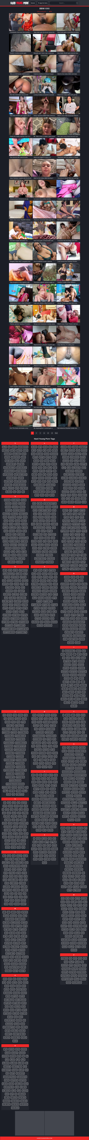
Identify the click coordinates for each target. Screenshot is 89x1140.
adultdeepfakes (24, 538)
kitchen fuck (23, 826)
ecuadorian (43, 594)
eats (50, 584)
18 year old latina (9, 471)
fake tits (76, 464)
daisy (40, 513)
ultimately (71, 761)
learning (23, 904)
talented (70, 729)
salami (39, 845)
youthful (76, 979)
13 (52, 433)
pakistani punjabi (51, 735)
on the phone (23, 1104)
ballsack (25, 601)
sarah (35, 859)
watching (64, 926)
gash (71, 534)
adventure (8, 548)
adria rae (8, 534)
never (22, 1023)
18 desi (13, 450)
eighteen (36, 608)
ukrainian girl (79, 754)
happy (73, 615)
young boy (82, 968)
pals (49, 742)
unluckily (73, 813)
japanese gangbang (20, 746)
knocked (11, 837)
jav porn (18, 791)
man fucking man (14, 967)
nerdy (20, 1017)
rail (41, 775)
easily (34, 577)
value (84, 835)
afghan (24, 551)
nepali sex (23, 1013)
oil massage (7, 1066)
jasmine (14, 787)
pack (34, 715)
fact (72, 460)
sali (44, 845)
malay (23, 943)
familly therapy (76, 467)
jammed (7, 722)
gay (83, 534)
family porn (79, 471)
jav (26, 787)
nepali (24, 1010)
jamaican (10, 718)
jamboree (17, 718)
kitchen (15, 826)
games (66, 517)
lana (12, 862)
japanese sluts (20, 773)
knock (4, 837)
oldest (13, 1090)
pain (56, 718)
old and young (20, 1073)
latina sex (23, 886)
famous (82, 484)
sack (49, 838)
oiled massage (6, 1070)
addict (11, 524)
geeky (78, 538)
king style (14, 816)
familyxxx (75, 484)
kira (13, 820)
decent (55, 541)
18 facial (19, 450)
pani (33, 746)
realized (48, 823)
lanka (14, 869)
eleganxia (38, 618)
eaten (49, 580)
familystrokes (67, 484)
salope (54, 845)
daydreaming (51, 534)
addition (6, 527)
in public (70, 699)
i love (62, 654)
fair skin (82, 460)
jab (4, 715)
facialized (65, 460)
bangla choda (7, 615)
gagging (82, 510)
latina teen (16, 890)
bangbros (12, 608)
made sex (6, 922)
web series (68, 936)
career (49, 474)
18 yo (4, 488)
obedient (11, 1049)
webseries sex (82, 943)
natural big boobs (21, 989)
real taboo (44, 820)
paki (36, 729)
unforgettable (82, 802)
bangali (5, 608)
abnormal (8, 503)
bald (23, 587)
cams (54, 457)
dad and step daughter (50, 503)
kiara (7, 809)
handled (76, 604)
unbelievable (81, 764)
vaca (68, 828)
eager (45, 570)
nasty (23, 986)
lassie (11, 876)
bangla (22, 611)
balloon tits (23, 594)
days (36, 538)
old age (12, 1073)
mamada (7, 963)
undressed (74, 792)
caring (54, 478)
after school (11, 562)
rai (37, 775)
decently (34, 544)
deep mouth (49, 555)
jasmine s (21, 787)
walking (69, 905)
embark (47, 622)
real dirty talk (37, 806)
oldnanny (24, 1090)
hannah (77, 611)
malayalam (23, 946)
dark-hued (54, 524)
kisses (10, 823)
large (5, 873)
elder (54, 611)
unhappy (68, 806)
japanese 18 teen (22, 732)
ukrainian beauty (69, 754)
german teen (65, 555)
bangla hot (6, 618)
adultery (6, 541)
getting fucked (65, 565)
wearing (83, 929)
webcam (74, 939)
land (26, 862)
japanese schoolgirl (21, 770)
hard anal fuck (67, 622)
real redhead (53, 816)
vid (70, 879)
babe (10, 570)
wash (71, 919)
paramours (42, 753)
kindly (14, 813)
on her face (7, 1101)
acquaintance (12, 517)
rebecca (39, 830)
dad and (39, 503)
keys (25, 806)
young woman (82, 975)
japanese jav (19, 756)
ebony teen (35, 594)
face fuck (75, 447)
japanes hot (6, 732)
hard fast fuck (73, 628)
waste (64, 922)
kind (4, 813)
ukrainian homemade (68, 758)
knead (4, 833)
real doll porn (46, 806)
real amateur (43, 795)
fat (72, 498)
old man (5, 1083)
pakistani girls (49, 732)
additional (12, 527)
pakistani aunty (50, 729)
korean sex (22, 844)
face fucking (83, 447)
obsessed (22, 1052)
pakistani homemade (38, 735)
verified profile (67, 852)
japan (23, 722)
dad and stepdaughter (37, 507)
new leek (22, 1030)
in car (77, 682)
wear (77, 929)
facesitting (78, 454)
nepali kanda (7, 1013)
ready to (53, 792)
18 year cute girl (11, 464)
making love (8, 943)
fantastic (73, 491)
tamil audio (65, 739)
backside (25, 580)
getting (83, 562)
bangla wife (14, 622)
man (6, 967)
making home (21, 939)
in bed (81, 678)
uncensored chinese (79, 771)
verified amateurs (76, 845)
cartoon (55, 481)
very (75, 855)
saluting (34, 848)
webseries (73, 943)
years (66, 962)
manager (22, 970)
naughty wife (16, 1003)
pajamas (53, 725)
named (25, 982)
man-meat (8, 970)
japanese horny (20, 753)
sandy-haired (51, 852)
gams (71, 517)
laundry (7, 893)
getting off (65, 569)
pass (50, 766)
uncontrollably (80, 778)
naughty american (20, 999)
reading (41, 792)
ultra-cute (83, 761)
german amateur (68, 544)
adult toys (5, 538)
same (39, 848)
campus (48, 457)
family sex (64, 478)
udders (64, 751)
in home (71, 692)
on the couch (6, 1104)
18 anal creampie (22, 447)
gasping (77, 534)
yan (70, 958)
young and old (66, 968)
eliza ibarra (35, 622)
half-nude (82, 591)
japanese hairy (10, 753)
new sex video (15, 1037)
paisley (46, 725)
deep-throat (51, 558)
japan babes (10, 725)
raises (43, 778)
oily (27, 1070)
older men (23, 1087)
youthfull (83, 979)
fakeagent (83, 464)
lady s (17, 859)
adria (24, 531)
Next (56, 433)
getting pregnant (74, 569)
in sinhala (66, 702)
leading (10, 897)
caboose (34, 447)
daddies (55, 507)
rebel (44, 830)
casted (52, 495)
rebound (50, 830)
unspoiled (70, 820)
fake (63, 464)
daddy (35, 510)
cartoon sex (49, 488)
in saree (77, 699)
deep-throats (49, 562)
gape (83, 524)
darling (48, 527)
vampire (64, 838)
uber (68, 747)
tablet (83, 715)
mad (20, 915)
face (69, 447)
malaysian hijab (10, 953)
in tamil (81, 702)
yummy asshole (77, 982)
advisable (7, 551)
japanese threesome (15, 780)
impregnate (65, 671)
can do (46, 460)
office (23, 1059)
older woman (6, 1090)
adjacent (24, 527)
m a (4, 912)
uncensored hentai (67, 775)
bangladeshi (9, 625)
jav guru (12, 791)
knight (15, 833)
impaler (74, 664)
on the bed (24, 1101)
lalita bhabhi (6, 862)
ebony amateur (36, 587)
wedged (78, 946)
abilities (24, 500)
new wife (24, 1037)
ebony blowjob (36, 591)
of (23, 1056)
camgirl (35, 457)
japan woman (24, 729)
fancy (65, 488)
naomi (12, 986)
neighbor (18, 1010)
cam (49, 450)
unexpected (78, 795)
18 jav (23, 454)
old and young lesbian (10, 1076)
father (84, 502)
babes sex (19, 573)
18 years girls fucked (20, 481)
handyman (80, 608)
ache (5, 517)
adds (18, 527)
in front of (83, 685)
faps (69, 495)
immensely (67, 664)
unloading (66, 813)
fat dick (64, 502)
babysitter (23, 577)
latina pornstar (15, 886)
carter (49, 481)
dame (53, 513)
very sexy (68, 866)
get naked (78, 558)
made (24, 915)
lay (16, 893)
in (71, 678)
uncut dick (64, 785)
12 (48, 433)
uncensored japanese (80, 775)
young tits (73, 975)
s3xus (38, 838)
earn (39, 573)
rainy (38, 778)
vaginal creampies (81, 831)
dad (34, 503)
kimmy (26, 809)
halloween (66, 594)
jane (18, 722)
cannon (54, 464)
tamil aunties (74, 739)
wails (67, 898)
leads (16, 897)
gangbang (81, 520)
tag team (72, 722)
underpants (83, 785)
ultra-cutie (65, 764)
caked (45, 447)
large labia (12, 873)
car (55, 471)
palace (49, 739)
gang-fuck (74, 520)
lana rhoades (19, 862)
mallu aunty (17, 960)
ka (4, 802)
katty (14, 802)
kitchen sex (8, 830)
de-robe (47, 538)
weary (71, 933)
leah (21, 897)
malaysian (21, 950)
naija (10, 979)
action (25, 517)
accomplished (23, 513)
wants (77, 912)
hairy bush (73, 587)
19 (14, 491)
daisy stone (47, 513)
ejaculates (44, 608)
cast (47, 495)
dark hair (39, 524)
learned (17, 904)
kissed (4, 823)
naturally (24, 992)
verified (68, 845)
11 (44, 433)
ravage (47, 785)
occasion (12, 1056)
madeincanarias (15, 922)
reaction (53, 789)
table (78, 715)
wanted (65, 912)
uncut (73, 782)
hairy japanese (82, 587)
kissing (16, 823)
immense (81, 661)
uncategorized (69, 768)
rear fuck (53, 826)
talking (65, 732)
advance (6, 544)
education (41, 597)
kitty (24, 830)
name (19, 982)
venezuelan (75, 842)
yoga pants (77, 965)
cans (40, 467)
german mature (80, 548)
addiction (24, 524)
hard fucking (79, 632)
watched (76, 922)
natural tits (16, 992)
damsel (41, 517)
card (40, 474)
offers (17, 1059)
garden (72, 531)
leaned (17, 900)
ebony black (53, 587)
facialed (83, 457)
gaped (64, 527)
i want (79, 654)
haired (74, 580)
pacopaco (34, 718)
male (12, 957)
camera (47, 454)
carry (39, 481)
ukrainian (71, 751)
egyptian (39, 601)
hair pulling (68, 580)
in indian (78, 692)
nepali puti (16, 1013)
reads (47, 792)
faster (68, 498)
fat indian (70, 502)
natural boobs (7, 992)
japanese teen (20, 777)
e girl (35, 570)
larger (18, 873)
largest (24, 873)
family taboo (82, 478)
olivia (7, 1094)
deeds (34, 548)
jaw (13, 794)
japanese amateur (20, 735)
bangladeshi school (9, 632)
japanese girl (8, 749)
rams (33, 782)
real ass (51, 795)
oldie (19, 1090)
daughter (49, 531)
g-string (65, 510)
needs (12, 1010)
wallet (79, 905)
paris (34, 756)
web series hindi (78, 936)
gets (84, 558)
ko (18, 840)
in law (76, 695)
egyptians (54, 604)
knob (20, 833)
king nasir (6, 816)
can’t (55, 467)
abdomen (7, 500)
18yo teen (8, 491)
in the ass (73, 706)
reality (41, 823)
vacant (73, 828)
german (83, 541)
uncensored (79, 768)
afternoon (19, 562)
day (45, 534)
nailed (19, 979)
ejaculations (36, 611)
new (18, 1027)
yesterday (64, 965)
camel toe (39, 454)
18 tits (16, 460)
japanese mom (20, 763)
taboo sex (80, 718)
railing (50, 775)
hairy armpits (65, 587)
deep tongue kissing (40, 558)
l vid (4, 855)
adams (5, 524)
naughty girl (8, 1003)
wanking (64, 908)
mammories (22, 963)
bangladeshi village (21, 632)
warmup (65, 919)
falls (69, 467)
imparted (81, 664)
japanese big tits (10, 739)
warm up (64, 915)
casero (53, 491)
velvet (84, 838)
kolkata (23, 840)
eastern (45, 577)
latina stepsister (7, 890)
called (33, 450)
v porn (63, 828)
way (85, 926)
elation (49, 611)
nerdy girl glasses (9, 1020)
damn (35, 517)
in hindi (65, 692)
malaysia (14, 950)
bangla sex (24, 618)
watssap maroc (78, 926)
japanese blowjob (9, 742)
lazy (24, 893)
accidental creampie (19, 510)
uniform (74, 806)
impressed (65, 675)
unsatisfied (81, 813)
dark (33, 524)
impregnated (73, 671)
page (41, 718)
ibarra (84, 654)
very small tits (69, 869)
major (5, 936)
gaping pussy (64, 531)
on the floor (15, 1104)
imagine (74, 661)
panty (55, 746)
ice (63, 657)
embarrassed (47, 625)
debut (49, 541)
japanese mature (21, 760)
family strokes (73, 478)
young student (65, 975)
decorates (54, 544)
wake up (74, 902)
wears (65, 933)
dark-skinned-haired (39, 527)
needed (6, 1010)
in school (84, 699)
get (78, 555)
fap (84, 491)
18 (9, 447)
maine (23, 933)
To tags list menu (42, 3)
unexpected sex (80, 799)
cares (55, 474)
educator (48, 597)
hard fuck (82, 628)
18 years (21, 478)
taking (64, 729)
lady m (12, 859)
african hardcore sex (11, 558)
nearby (24, 1003)
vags (63, 835)
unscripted (65, 816)
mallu (10, 960)
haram (72, 618)
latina (6, 883)
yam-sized (64, 958)
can (42, 460)
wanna (70, 908)
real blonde (35, 799)
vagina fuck (71, 831)
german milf (68, 551)
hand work (80, 597)
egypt (54, 597)
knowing (7, 840)
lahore (23, 859)
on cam (7, 1097)
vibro (83, 876)
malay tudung (14, 946)
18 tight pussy (9, 460)
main (18, 933)
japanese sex (10, 773)
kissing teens (7, 826)
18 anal (14, 447)
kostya (7, 847)
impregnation (82, 671)
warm (82, 912)
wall (75, 905)
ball (15, 591)
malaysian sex (20, 953)
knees (10, 833)
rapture (35, 785)
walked (63, 905)
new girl (8, 1030)
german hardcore (79, 544)
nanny (6, 986)
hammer (74, 594)
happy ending (65, 618)
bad (11, 584)
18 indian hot (16, 454)
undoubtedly (66, 792)
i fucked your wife (70, 651)
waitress (84, 898)
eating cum (35, 584)
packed (47, 715)
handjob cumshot (67, 604)
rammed (54, 778)
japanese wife (6, 787)
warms (83, 915)
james (24, 718)
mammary (14, 963)
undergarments (74, 785)
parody (50, 756)
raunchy (41, 785)
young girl (65, 972)
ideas (83, 657)
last (16, 876)
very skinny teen (77, 866)
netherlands (9, 1023)
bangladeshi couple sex (9, 628)
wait (72, 898)
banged (19, 608)
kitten (14, 830)
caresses (41, 478)
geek (73, 538)
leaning (23, 900)
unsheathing (81, 816)
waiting (77, 898)
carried (34, 481)
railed (45, 775)
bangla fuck (16, 615)
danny (48, 520)
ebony (55, 584)
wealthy (72, 929)
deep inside (53, 551)
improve (67, 678)
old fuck (7, 1080)
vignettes (75, 886)
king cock (24, 813)
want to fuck (82, 908)
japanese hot (10, 756)
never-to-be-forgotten (9, 1027)
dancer (35, 520)
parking (44, 756)
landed (6, 866)
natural (12, 989)
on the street (15, 1107)
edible (34, 597)
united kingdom (66, 809)
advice (23, 548)
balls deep (12, 597)
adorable (12, 531)
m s (9, 912)
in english (70, 685)
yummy (69, 982)
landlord (24, 866)
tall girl (63, 735)
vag (85, 828)
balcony (18, 587)
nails (4, 982)
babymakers (15, 577)
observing (14, 1052)
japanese (13, 732)
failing (76, 460)
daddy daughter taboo (45, 510)
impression (74, 675)
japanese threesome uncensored (15, 784)
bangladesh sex (24, 622)
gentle (64, 541)
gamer (75, 513)
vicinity (65, 879)
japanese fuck (8, 746)
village (69, 890)
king (19, 813)
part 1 (35, 760)
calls (44, 450)
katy (18, 802)
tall (83, 732)
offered (12, 1059)
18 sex (23, 457)
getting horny (83, 565)
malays (8, 950)
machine (6, 915)
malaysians (6, 957)
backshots (17, 580)
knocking (24, 837)
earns (50, 573)
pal (44, 739)
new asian (24, 1027)
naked (14, 982)
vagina (63, 831)
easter (39, 577)
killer (21, 809)
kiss (18, 820)
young (84, 965)
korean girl (14, 844)
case (47, 491)
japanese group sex (20, 749)
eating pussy (43, 584)
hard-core (70, 642)
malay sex (6, 946)
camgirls (42, 457)
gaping (83, 527)
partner (41, 763)
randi (38, 782)
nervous (19, 1020)
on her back (22, 1097)
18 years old (8, 484)
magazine (18, 926)
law (12, 893)
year (85, 958)
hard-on (78, 642)
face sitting (64, 450)
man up (23, 967)
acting (19, 517)
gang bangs (66, 520)
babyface (7, 577)
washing (77, 919)
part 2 (41, 760)
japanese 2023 (9, 735)
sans (41, 855)
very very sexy (76, 873)
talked (83, 729)
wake (67, 902)
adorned (19, 531)
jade (26, 715)
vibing (64, 876)
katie (9, 802)
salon (48, 845)
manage (15, 970)
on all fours (22, 1094)
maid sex (12, 933)
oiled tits (15, 1070)
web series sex (66, 939)
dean (53, 538)
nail (14, 979)
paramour (34, 753)
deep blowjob (36, 551)
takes (83, 725)
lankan (19, 869)
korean (7, 844)
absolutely (15, 507)
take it (83, 722)
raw (47, 789)
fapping (64, 495)
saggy (46, 842)
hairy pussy (75, 591)
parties (35, 763)
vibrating (71, 876)
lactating (19, 855)
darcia (53, 520)
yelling (71, 962)
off (27, 1056)
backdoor (10, 580)
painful (39, 722)
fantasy (79, 491)
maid (6, 933)
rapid (55, 782)
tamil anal (83, 735)
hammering (67, 597)
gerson (73, 555)
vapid (79, 838)
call (50, 447)
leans (6, 904)
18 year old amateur (9, 467)
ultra (77, 761)
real (37, 795)
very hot (72, 859)
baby (25, 573)
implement (81, 668)
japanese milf (10, 763)
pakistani (41, 729)
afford (18, 551)
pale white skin (36, 742)
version (82, 852)
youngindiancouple (67, 979)
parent (49, 753)
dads (54, 510)
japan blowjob (19, 725)
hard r (65, 639)
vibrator (77, 876)
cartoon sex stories (39, 491)
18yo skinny (24, 488)
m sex (13, 912)
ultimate (64, 761)
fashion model (82, 495)
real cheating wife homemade (48, 799)
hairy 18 (84, 584)
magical (15, 929)
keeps (5, 806)
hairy (78, 584)
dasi (54, 527)
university (83, 809)
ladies (25, 855)
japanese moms (10, 766)
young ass (75, 968)
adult (14, 534)
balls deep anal (21, 597)
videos (66, 883)
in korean (65, 695)
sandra (35, 852)
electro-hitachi (44, 615)
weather (77, 933)
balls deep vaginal (7, 601)
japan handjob (6, 729)
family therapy (79, 481)
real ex (53, 806)
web (83, 933)
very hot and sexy (80, 859)
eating (54, 580)
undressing (70, 795)
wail (63, 898)
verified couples (69, 848)
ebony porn (53, 591)
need (23, 1006)
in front (77, 685)
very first (81, 855)
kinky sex (7, 820)
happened (83, 611)
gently (77, 541)
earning (45, 573)
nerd (16, 1017)
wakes (80, 902)
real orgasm (35, 816)
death (39, 541)
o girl (5, 1049)
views (69, 886)
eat (55, 577)
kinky (24, 816)
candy (48, 464)
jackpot (9, 715)
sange (35, 855)
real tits (51, 820)
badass (16, 584)
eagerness (52, 570)
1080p (4, 447)
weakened (65, 929)
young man (73, 972)
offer (7, 1059)
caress (34, 478)
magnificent (23, 929)
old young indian (9, 1087)
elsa (42, 622)
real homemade (44, 809)
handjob (82, 601)
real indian (53, 809)
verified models (79, 848)
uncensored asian (67, 771)
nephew (10, 1017)
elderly (36, 615)
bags (22, 584)
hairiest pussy (64, 584)
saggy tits (53, 842)
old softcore (19, 1083)
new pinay (6, 1037)
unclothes (71, 778)
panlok (38, 746)
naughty (22, 996)
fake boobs (69, 464)
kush (18, 847)
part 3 (46, 760)
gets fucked (76, 562)
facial (84, 454)
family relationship (69, 474)
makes (7, 939)
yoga (70, 965)
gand (77, 517)
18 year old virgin (11, 478)
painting (36, 725)
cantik (49, 467)
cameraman (54, 454)
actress (18, 520)
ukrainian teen (80, 758)
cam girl (55, 450)
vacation (80, 828)
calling (39, 450)
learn (11, 904)
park (38, 756)
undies (82, 789)
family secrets (79, 474)
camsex (36, 460)
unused (77, 820)
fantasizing (65, 491)
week (83, 946)
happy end (80, 615)
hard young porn (41, 11)
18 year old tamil (8, 474)
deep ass (53, 548)
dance (53, 517)
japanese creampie (21, 742)
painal (34, 722)
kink (20, 816)
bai (26, 584)
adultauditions (13, 538)
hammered (81, 594)
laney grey (7, 869)
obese (17, 1049)
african (14, 555)
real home (35, 809)
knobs (25, 833)
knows (13, 840)
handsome (72, 608)
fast (63, 498)
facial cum (65, 457)
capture (35, 471)
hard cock (81, 625)
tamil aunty (82, 739)
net (24, 1020)
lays (20, 893)
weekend (74, 950)
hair (82, 577)
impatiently (73, 668)
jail (5, 718)
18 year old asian (21, 467)
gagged (76, 510)
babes (15, 570)
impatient (66, 668)
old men (11, 1083)
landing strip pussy (15, 866)
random (44, 782)
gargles (84, 531)
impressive (82, 675)
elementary (46, 618)
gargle (78, 531)
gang (82, 517)
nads (5, 979)
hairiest (81, 580)
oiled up (21, 1070)
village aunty (76, 890)
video (74, 879)
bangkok (15, 611)
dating (43, 531)
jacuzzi (20, 715)
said (34, 845)
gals (64, 513)
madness (24, 922)
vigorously (83, 886)
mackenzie (13, 915)
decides (47, 544)
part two (52, 760)
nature (8, 996)
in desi (63, 685)
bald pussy (9, 591)
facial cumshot (74, 457)
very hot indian (69, 862)
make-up (24, 936)
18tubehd (11, 488)
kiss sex (23, 820)
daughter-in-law (38, 534)
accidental (8, 510)
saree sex (47, 859)
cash (42, 495)
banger (25, 608)
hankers (70, 611)
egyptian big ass (36, 604)
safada (41, 842)
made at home (9, 919)
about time (22, 503)
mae (12, 926)
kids (16, 809)
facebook (71, 450)
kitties (19, 830)
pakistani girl (40, 732)
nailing (25, 979)
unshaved (73, 816)
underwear (75, 789)
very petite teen (79, 862)
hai (78, 577)
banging (9, 611)
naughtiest (14, 996)
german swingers (78, 551)
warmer (78, 915)
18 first (25, 450)
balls (6, 597)
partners (48, 763)
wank (85, 905)
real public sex (44, 816)
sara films (52, 855)
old (7, 1073)
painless (54, 722)
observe (8, 1052)
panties (44, 746)
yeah (80, 958)
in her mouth (73, 688)
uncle (65, 778)
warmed (71, 915)
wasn (83, 919)
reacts (35, 792)
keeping (24, 802)
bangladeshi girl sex (22, 628)
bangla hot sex (15, 618)
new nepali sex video (19, 1034)
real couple (37, 802)
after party (21, 558)
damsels (47, 517)
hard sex (81, 639)
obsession (5, 1056)
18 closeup (6, 450)
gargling (66, 534)
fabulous (64, 447)
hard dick (65, 628)
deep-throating (40, 562)
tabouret (65, 722)
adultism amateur (14, 541)
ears (55, 573)
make (10, 936)
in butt (72, 682)
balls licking (18, 601)
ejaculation (52, 608)
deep (40, 548)
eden (49, 594)
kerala (16, 806)
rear (48, 826)
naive (9, 982)
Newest (33, 3)
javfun (8, 794)
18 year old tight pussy (20, 474)
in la (71, 695)
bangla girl (24, 615)
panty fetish (38, 749)
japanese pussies (8, 770)
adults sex (24, 541)
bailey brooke (9, 587)
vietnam (77, 883)
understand (67, 789)
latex (21, 879)
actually (24, 520)
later (25, 876)
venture (82, 842)
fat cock (83, 498)
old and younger (22, 1076)
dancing (42, 520)
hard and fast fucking (78, 622)
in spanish (74, 702)
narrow (18, 986)
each (40, 570)
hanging (64, 611)
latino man (24, 890)
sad (54, 838)
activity (11, 520)
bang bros (17, 604)
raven (42, 789)
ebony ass (45, 587)
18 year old (20, 464)
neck (11, 1006)
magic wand (8, 929)
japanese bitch (20, 739)
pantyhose (46, 749)
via (83, 873)
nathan (6, 989)
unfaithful (74, 802)
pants (50, 746)
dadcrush (48, 507)
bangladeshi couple (19, 625)
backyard (5, 584)
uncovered (67, 782)
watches (82, 922)
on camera (14, 1097)
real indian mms (38, 813)
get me (71, 558)
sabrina (44, 838)
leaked (7, 900)
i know (78, 651)
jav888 (24, 791)
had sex (67, 577)
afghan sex (7, 555)
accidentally (6, 513)
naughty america (9, 999)
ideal (72, 657)
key (21, 806)
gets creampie (66, 562)
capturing (49, 471)
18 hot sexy (8, 454)
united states (75, 809)
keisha (10, 806)
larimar (5, 876)
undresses (82, 792)
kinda (8, 813)
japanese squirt (10, 777)
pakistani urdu (37, 739)
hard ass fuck (73, 625)
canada (53, 460)
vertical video (68, 855)
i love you (69, 654)
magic (25, 926)
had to (73, 577)
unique (80, 806)
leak (25, 897)
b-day (5, 570)
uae (64, 747)
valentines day (77, 835)
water (70, 926)
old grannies (14, 1080)
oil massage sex (17, 1066)
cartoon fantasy (51, 484)
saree (40, 859)
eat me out (35, 580)
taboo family (73, 718)
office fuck (13, 1063)
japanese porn (20, 766)
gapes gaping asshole (73, 527)
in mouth (64, 699)
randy (50, 782)
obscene (24, 1049)
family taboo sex (69, 481)
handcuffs (74, 601)
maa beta (24, 912)
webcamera (65, 943)
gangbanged (76, 524)
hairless (73, 584)
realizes (54, 823)
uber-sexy (82, 747)
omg (12, 1094)
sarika (53, 859)
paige (50, 718)
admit (5, 531)
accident (22, 507)
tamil (68, 735)
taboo (65, 718)
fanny (70, 488)
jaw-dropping (20, 794)
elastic (43, 611)
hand (74, 597)
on (16, 1094)
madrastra (6, 926)
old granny (23, 1080)
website (65, 946)
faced (78, 450)
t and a (68, 715)
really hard (41, 826)
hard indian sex (67, 635)
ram (48, 778)
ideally (78, 657)
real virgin (35, 823)
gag (71, 510)
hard (78, 618)
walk (85, 902)
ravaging (36, 789)
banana (5, 604)
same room (47, 848)
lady (7, 859)
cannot (34, 467)
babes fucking (23, 570)
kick (12, 809)
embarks (40, 625)
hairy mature (66, 591)
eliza (52, 618)
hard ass (65, 625)
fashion (74, 495)
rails (56, 775)
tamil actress (75, 735)
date (38, 531)
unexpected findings (68, 799)
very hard (64, 859)
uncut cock (80, 782)
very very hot (67, 873)
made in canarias (20, 919)
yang (75, 958)
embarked (54, 622)
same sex (54, 848)
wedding (71, 946)
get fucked (65, 558)
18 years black (8, 481)
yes (82, 962)
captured (42, 471)
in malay (82, 695)
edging (55, 594)
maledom (25, 957)
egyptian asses (48, 601)
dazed (41, 538)
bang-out (24, 604)
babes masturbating (9, 573)
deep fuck (44, 551)
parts (53, 763)
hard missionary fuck (79, 635)
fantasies (81, 488)
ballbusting (15, 594)
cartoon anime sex (39, 484)
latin (25, 879)
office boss (6, 1063)
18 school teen (15, 457)
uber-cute (74, 747)
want (76, 908)
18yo (17, 488)
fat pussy (77, 502)
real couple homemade (49, 802)
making (13, 939)
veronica (75, 852)
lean (12, 900)
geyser (83, 569)
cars (44, 481)
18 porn (7, 457)
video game (81, 879)
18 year (23, 460)
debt (45, 541)
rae (33, 775)
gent (83, 538)
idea (68, 657)
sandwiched (43, 852)
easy (51, 577)
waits (62, 902)
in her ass (65, 688)
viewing (64, 886)
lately (20, 876)
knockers (17, 837)
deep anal (46, 548)
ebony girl (45, 591)
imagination (67, 661)
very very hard (78, 869)
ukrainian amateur (80, 751)
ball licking (21, 591)
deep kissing (40, 555)
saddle (35, 842)
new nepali (8, 1034)
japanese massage (10, 760)
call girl (55, 447)
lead (5, 897)
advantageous (22, 544)
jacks (15, 715)
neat (7, 1006)
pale (54, 739)
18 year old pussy (20, 471)
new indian (15, 1030)
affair (13, 551)
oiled (25, 1066)
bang (11, 604)
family (83, 467)
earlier (34, 573)
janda (13, 722)
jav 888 (6, 791)
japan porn (15, 729)
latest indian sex (13, 879)
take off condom (67, 725)
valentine (68, 835)
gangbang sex (67, 524)
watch (69, 922)
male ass (18, 957)
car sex (34, 474)
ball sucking (7, 594)
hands (66, 608)
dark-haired (46, 524)
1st (23, 491)
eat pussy (43, 580)
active (5, 520)
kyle (23, 847)
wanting (72, 912)
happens (67, 615)
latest (5, 879)
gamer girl (81, 513)
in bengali (65, 682)
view (82, 883)
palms (44, 742)
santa (46, 855)
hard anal (83, 618)
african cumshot (22, 555)
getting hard (74, 565)
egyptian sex (46, 604)
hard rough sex (73, 639)
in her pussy (82, 688)
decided (41, 544)
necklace (17, 1006)
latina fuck (22, 883)
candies (42, 464)
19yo (18, 491)
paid (46, 718)
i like (84, 651)
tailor (78, 722)
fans (75, 488)
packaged (40, 715)
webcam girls (82, 939)
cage (40, 447)
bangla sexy (6, 622)
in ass (76, 678)
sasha (44, 862)
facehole (64, 454)
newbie (15, 1041)
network (17, 1023)
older (17, 1087)
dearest (34, 541)
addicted (17, 524)
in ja (83, 692)
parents (55, 753)
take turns (76, 725)
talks (79, 732)
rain (34, 778)
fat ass (77, 498)
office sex (21, 1063)
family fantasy (69, 471)
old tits (26, 1083)
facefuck (84, 450)
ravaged (54, 785)
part (55, 756)
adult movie (21, 534)
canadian (35, 464)
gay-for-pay (66, 538)
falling (63, 467)
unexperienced (66, 802)
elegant (52, 615)
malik (5, 960)
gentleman (70, 541)
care (44, 474)
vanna (74, 838)
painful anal (47, 722)
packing (54, 715)
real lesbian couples (50, 813)
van (69, 838)
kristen (13, 847)
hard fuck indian (69, 632)
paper (52, 749)
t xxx (73, 715)
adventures (16, 548)
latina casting (13, 883)
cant (45, 467)
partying (44, 766)
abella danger (15, 500)
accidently (14, 513)
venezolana (66, 842)
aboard (15, 503)
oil (26, 1063)
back (4, 580)
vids (71, 883)
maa (18, 912)
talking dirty (72, 732)
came (33, 454)
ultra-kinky (73, 764)
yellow (77, 962)
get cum (83, 555)
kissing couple (23, 823)
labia (9, 855)
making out (17, 943)
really (34, 826)
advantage (13, 544)
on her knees (15, 1101)
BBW (50, 11)
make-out (17, 936)
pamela (54, 742)
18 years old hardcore (19, 484)
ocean (19, 1056)
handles (83, 604)
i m (74, 654)
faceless (71, 454)
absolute (8, 507)
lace (14, 855)
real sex (38, 820)
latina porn (6, 886)
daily (35, 513)
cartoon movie (40, 488)
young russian (81, 972)
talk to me (77, 729)
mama (24, 960)
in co (83, 682)
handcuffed (67, 601)
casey (36, 495)
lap (24, 869)
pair (41, 725)
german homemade (69, 548)
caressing (48, 478)
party (38, 766)
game (69, 513)
